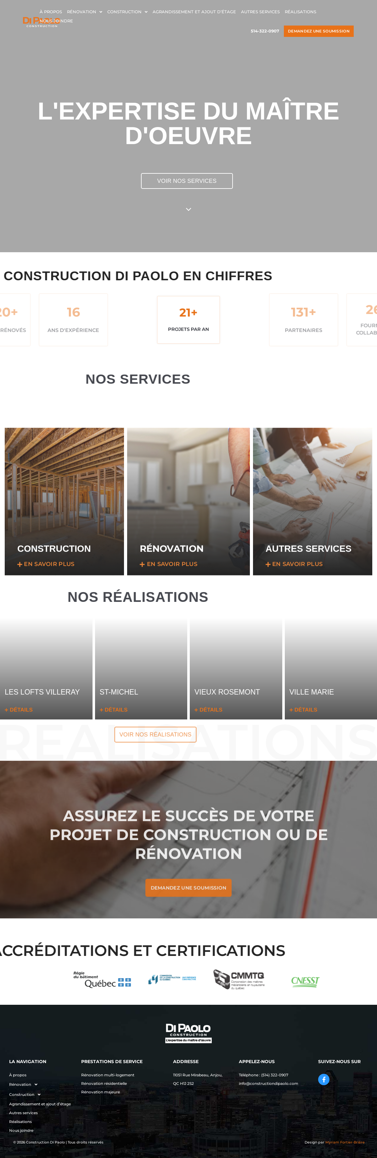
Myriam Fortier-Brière (345, 1142)
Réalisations (300, 11)
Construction (127, 11)
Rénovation (84, 11)
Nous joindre (56, 20)
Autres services (260, 11)
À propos (51, 11)
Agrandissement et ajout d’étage (194, 11)
